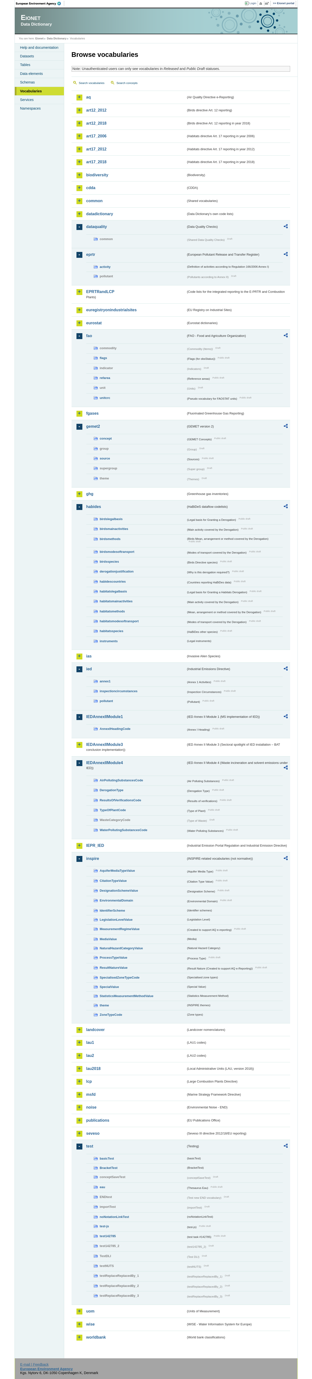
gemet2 (93, 426)
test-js (104, 1226)
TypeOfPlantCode (113, 810)
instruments (109, 641)
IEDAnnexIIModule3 (104, 744)
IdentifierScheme (112, 910)
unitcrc (105, 398)
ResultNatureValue (114, 967)
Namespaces (30, 108)
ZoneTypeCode (111, 1015)
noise (91, 1107)
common (94, 201)
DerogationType (111, 790)
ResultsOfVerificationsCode (120, 800)
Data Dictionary (56, 38)
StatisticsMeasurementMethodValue (126, 996)
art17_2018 (96, 162)
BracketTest (109, 1168)
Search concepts (127, 83)
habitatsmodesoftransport (119, 621)
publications (97, 1120)
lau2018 (93, 1069)
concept (106, 438)
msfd (91, 1094)
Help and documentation (39, 47)
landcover (95, 1030)
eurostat (94, 323)
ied (89, 669)
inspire (92, 858)
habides (93, 507)
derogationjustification (117, 571)
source (105, 458)
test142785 (108, 1236)
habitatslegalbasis (113, 591)
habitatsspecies (111, 631)
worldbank (96, 1337)
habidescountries (113, 581)
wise (90, 1324)
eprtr (90, 254)
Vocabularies (31, 91)
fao (89, 336)
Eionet (39, 38)
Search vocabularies (91, 83)
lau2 (90, 1055)
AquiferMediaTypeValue (117, 870)
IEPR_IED (95, 845)
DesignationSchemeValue (119, 890)
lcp (89, 1081)
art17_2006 (96, 136)
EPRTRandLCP (100, 292)
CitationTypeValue (113, 881)
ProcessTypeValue (113, 957)
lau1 (90, 1042)
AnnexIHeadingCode (115, 729)
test (89, 1146)
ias (89, 656)
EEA (40, 3)
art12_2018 (96, 123)
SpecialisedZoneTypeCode (120, 977)
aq (88, 97)
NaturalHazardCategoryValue (121, 948)
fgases (92, 413)
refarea (105, 378)
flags (103, 358)
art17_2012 (96, 149)
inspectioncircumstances (119, 691)
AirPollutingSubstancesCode (121, 780)
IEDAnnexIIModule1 (104, 717)
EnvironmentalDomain (116, 900)
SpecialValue (109, 987)
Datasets (27, 56)
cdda (90, 188)
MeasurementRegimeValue (120, 929)
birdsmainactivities (114, 529)
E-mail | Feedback (34, 1364)
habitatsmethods (112, 611)
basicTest (107, 1158)
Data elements (31, 74)
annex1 (105, 681)
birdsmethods (110, 539)
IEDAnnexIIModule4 (104, 763)
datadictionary (99, 214)
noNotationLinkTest (114, 1217)
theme (104, 1005)
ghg (89, 494)
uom (90, 1311)
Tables (25, 65)
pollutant (106, 701)
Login (252, 3)
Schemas (27, 82)
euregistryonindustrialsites (111, 310)
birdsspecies (109, 561)
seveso (93, 1133)
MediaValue (108, 939)
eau (102, 1187)
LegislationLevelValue (116, 919)
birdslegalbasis (111, 519)
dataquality (96, 227)
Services (27, 100)
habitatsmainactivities (116, 601)
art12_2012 (96, 110)
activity (105, 267)
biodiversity (97, 175)
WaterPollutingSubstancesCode (124, 830)
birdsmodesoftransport (117, 552)
